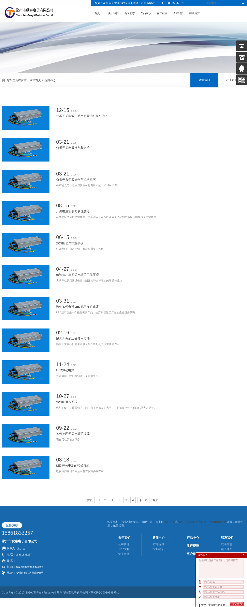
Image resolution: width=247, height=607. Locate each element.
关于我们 (113, 12)
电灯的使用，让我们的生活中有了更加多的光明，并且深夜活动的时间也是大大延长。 (150, 384)
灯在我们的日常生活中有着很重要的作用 (150, 225)
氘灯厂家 (169, 479)
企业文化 (124, 506)
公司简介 (124, 501)
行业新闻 (231, 79)
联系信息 (226, 501)
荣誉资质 (124, 511)
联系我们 (178, 12)
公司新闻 (204, 79)
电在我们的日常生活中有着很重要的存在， (150, 448)
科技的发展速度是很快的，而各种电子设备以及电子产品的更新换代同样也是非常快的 (150, 194)
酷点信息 (231, 550)
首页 (97, 12)
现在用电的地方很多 (150, 416)
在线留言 (194, 12)
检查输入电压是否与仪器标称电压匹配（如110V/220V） (150, 162)
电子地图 (226, 506)
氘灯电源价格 (218, 479)
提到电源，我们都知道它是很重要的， (150, 352)
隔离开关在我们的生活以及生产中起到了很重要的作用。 (150, 321)
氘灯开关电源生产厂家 (192, 479)
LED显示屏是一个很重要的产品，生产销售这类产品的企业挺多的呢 (150, 289)
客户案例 (162, 12)
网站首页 (35, 79)
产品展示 (146, 12)
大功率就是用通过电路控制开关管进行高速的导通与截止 (150, 257)
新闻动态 (129, 12)
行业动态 (158, 506)
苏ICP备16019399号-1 (105, 550)
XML (242, 550)
